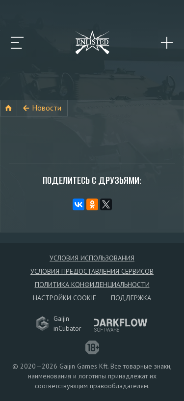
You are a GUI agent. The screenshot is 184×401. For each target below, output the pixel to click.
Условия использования (92, 258)
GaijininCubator (59, 323)
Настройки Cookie (64, 297)
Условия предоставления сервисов (92, 271)
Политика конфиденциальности (92, 284)
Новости (46, 108)
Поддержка (131, 297)
